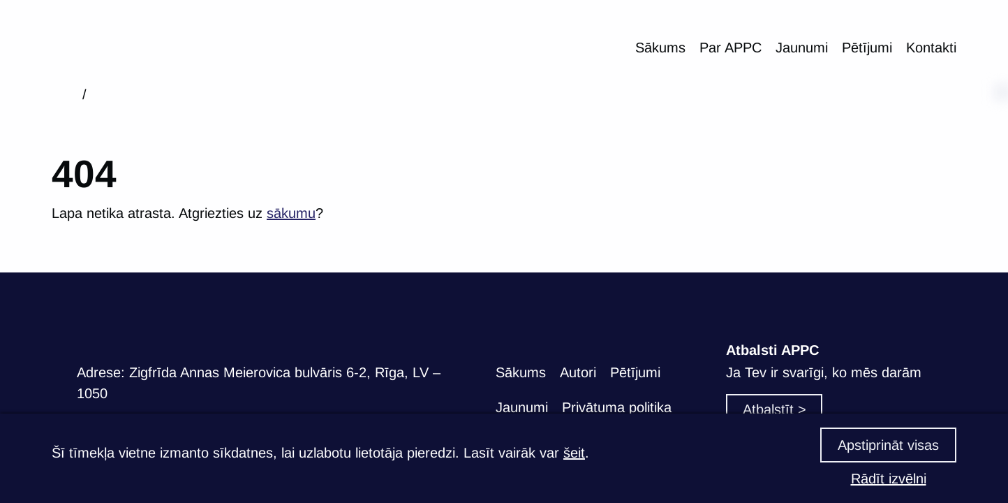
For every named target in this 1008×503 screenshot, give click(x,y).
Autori (578, 372)
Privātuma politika (617, 407)
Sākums (660, 47)
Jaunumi (802, 47)
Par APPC (730, 47)
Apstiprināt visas (888, 445)
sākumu (291, 213)
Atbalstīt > (774, 409)
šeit (574, 452)
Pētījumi (867, 47)
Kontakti (931, 47)
